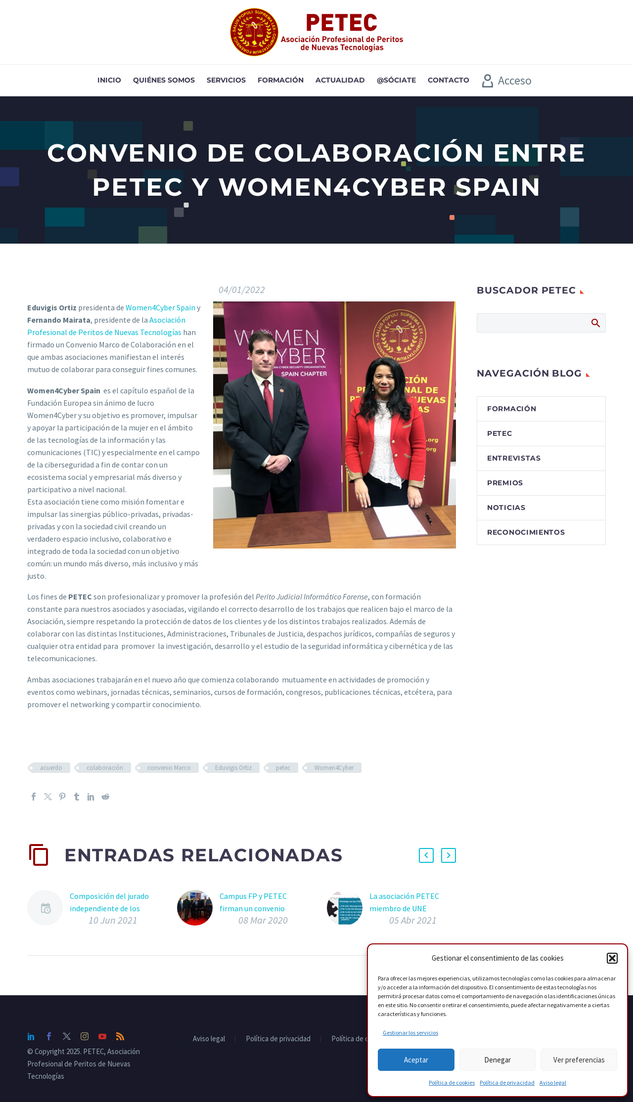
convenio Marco (169, 767)
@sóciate (396, 80)
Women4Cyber (334, 767)
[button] (612, 958)
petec (283, 767)
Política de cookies (452, 1082)
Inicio (109, 80)
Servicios (226, 80)
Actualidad (340, 80)
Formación (281, 80)
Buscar (595, 322)
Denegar (497, 1059)
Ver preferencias (579, 1059)
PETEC (499, 433)
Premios (505, 482)
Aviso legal (553, 1082)
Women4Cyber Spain (160, 307)
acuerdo (51, 767)
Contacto (448, 80)
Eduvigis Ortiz (233, 767)
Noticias (506, 507)
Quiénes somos (164, 80)
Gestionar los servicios (410, 1032)
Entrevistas (514, 458)
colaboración (105, 767)
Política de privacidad (507, 1082)
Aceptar (416, 1059)
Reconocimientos (526, 532)
